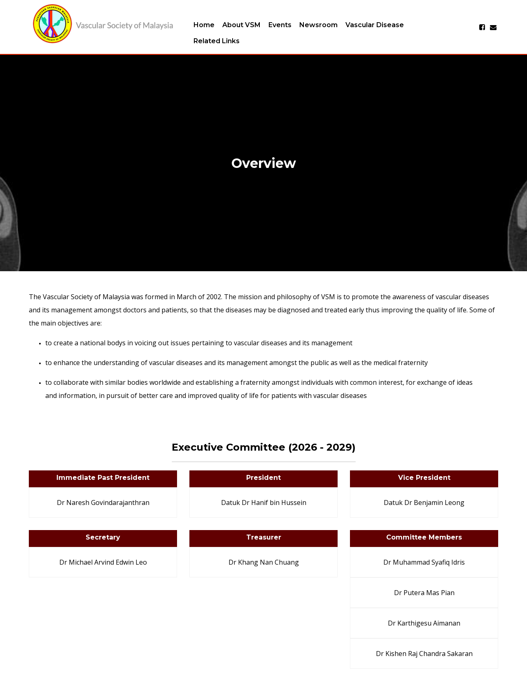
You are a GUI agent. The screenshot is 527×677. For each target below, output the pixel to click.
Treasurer (263, 537)
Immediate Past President (102, 478)
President (263, 478)
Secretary (103, 537)
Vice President (424, 478)
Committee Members (424, 537)
